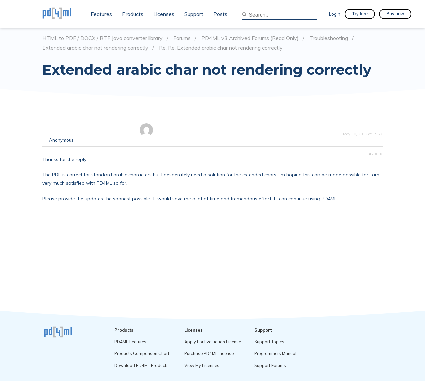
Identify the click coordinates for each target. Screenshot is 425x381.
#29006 (376, 154)
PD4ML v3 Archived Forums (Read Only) (250, 38)
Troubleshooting (328, 38)
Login (334, 14)
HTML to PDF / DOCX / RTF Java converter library (102, 38)
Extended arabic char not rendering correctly (95, 48)
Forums (182, 38)
